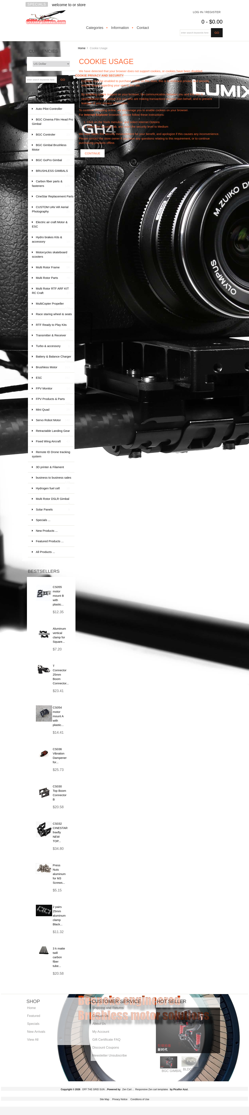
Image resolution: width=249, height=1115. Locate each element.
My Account (100, 1031)
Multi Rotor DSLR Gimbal (53, 500)
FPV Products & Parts (53, 400)
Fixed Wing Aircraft (53, 441)
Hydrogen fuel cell (53, 488)
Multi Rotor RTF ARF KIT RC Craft (51, 291)
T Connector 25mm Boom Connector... (61, 674)
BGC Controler (53, 134)
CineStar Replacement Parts (54, 198)
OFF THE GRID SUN (93, 1089)
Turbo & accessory (53, 346)
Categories (94, 28)
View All (32, 1039)
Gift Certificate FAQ (106, 1039)
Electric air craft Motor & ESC (51, 224)
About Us (99, 1023)
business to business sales (53, 479)
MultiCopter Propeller (53, 305)
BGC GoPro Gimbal (53, 160)
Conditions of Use (140, 1099)
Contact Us (100, 1015)
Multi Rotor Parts (53, 278)
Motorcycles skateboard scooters (51, 255)
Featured (33, 1015)
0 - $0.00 (212, 22)
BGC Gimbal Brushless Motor (51, 147)
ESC (53, 378)
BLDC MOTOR (194, 1069)
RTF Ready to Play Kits (53, 326)
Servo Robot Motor (53, 420)
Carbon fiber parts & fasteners (51, 184)
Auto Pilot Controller (53, 110)
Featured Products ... (50, 541)
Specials (37, 4)
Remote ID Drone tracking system (51, 454)
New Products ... (47, 530)
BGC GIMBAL (172, 1071)
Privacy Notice (119, 1099)
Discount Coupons (105, 1047)
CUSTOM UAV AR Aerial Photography (51, 209)
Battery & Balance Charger (53, 358)
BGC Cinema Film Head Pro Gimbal (52, 122)
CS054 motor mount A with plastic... (58, 716)
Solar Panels (53, 509)
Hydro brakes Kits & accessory (51, 239)
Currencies (43, 51)
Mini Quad (53, 409)
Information (120, 28)
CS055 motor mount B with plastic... (58, 595)
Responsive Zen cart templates (151, 1089)
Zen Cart (127, 1089)
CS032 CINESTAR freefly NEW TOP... (60, 832)
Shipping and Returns (108, 1008)
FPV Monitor (53, 388)
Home (81, 48)
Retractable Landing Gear (53, 432)
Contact (143, 28)
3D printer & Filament (53, 469)
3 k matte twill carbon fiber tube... (59, 957)
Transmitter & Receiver (53, 337)
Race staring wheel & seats (54, 316)
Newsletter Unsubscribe (109, 1055)
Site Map (104, 1099)
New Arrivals (36, 1031)
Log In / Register (206, 12)
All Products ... (45, 552)
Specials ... (43, 520)
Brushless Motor (53, 367)
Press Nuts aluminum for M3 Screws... (59, 874)
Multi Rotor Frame (53, 267)
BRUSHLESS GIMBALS (53, 172)
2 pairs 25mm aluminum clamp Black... (59, 915)
